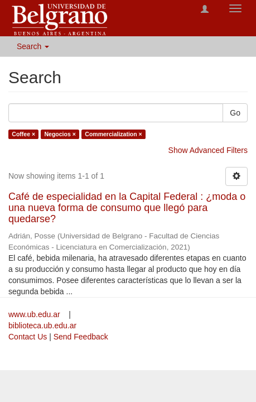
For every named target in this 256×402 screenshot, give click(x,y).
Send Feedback (81, 336)
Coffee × (23, 134)
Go (235, 112)
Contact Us (27, 336)
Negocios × (60, 134)
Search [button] (33, 46)
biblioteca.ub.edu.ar (42, 325)
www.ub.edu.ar (35, 314)
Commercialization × (113, 134)
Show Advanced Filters (208, 150)
